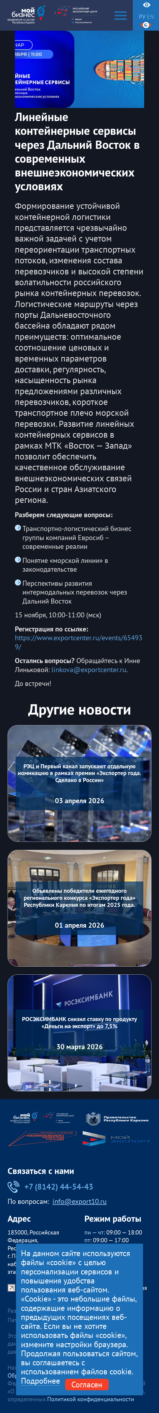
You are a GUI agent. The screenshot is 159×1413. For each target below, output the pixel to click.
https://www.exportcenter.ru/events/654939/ (78, 642)
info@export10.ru (79, 1202)
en (150, 17)
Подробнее (40, 1380)
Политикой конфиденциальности (90, 1399)
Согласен (86, 1384)
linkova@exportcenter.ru (88, 669)
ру (142, 17)
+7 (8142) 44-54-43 (50, 1187)
